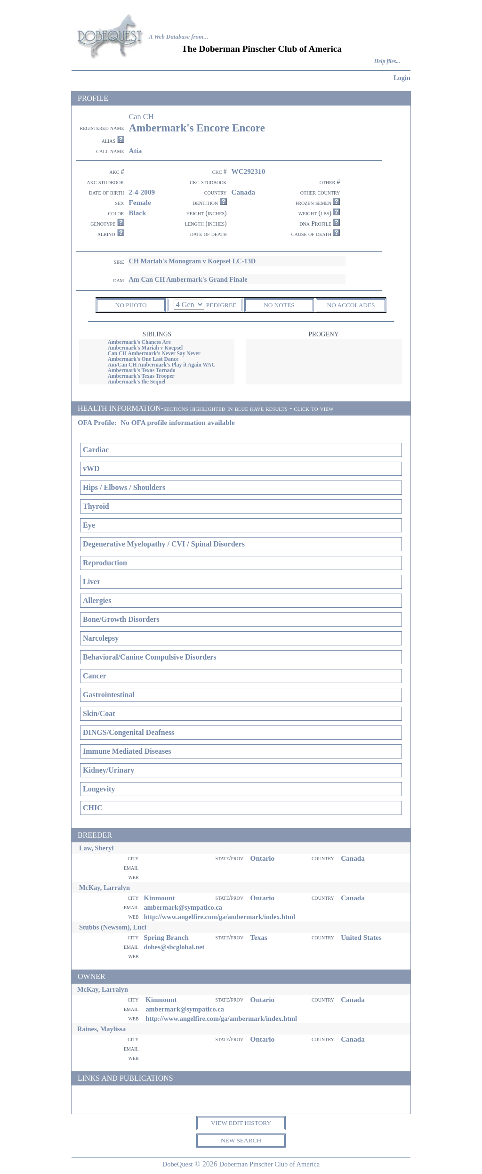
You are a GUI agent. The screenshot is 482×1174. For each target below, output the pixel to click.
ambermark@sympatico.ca (183, 907)
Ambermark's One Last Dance (143, 359)
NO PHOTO (131, 305)
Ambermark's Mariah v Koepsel (145, 348)
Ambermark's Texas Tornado (142, 370)
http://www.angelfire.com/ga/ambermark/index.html (219, 917)
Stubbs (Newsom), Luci (112, 927)
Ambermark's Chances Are (139, 342)
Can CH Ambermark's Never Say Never (154, 353)
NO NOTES (279, 305)
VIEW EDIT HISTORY (241, 1122)
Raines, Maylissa (101, 1029)
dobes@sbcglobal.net (174, 947)
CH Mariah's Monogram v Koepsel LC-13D (192, 261)
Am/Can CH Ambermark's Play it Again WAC (162, 364)
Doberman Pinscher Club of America (269, 1164)
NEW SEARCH (241, 1140)
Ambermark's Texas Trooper (141, 376)
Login (402, 78)
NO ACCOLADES (351, 305)
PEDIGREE (221, 305)
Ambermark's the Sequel (137, 381)
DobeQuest (177, 1164)
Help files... (387, 61)
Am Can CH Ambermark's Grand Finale (188, 279)
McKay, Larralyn (104, 887)
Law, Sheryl (96, 848)
